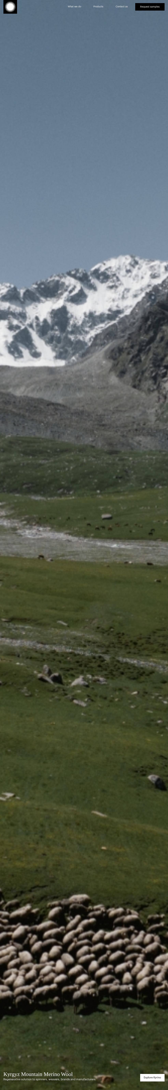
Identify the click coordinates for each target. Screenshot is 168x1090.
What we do (74, 6)
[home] (10, 7)
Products (98, 6)
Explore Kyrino (152, 1077)
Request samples (150, 7)
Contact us (122, 6)
